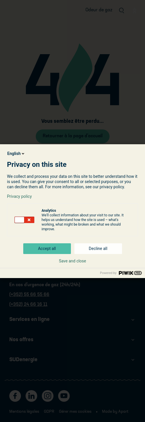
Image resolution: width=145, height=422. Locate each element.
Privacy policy (19, 196)
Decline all (98, 248)
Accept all (47, 248)
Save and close (72, 261)
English (16, 153)
